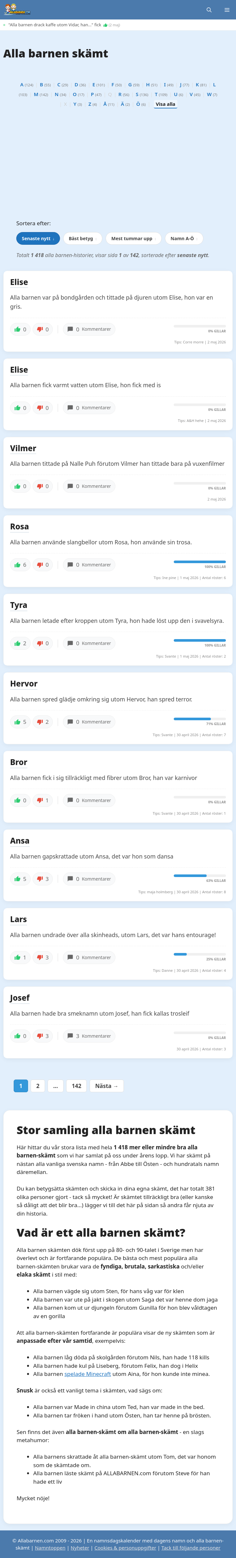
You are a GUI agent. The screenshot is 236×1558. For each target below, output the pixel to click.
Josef (20, 998)
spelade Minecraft (88, 1374)
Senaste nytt (38, 238)
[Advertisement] (118, 165)
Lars (18, 919)
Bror (18, 762)
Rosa (19, 527)
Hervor (23, 684)
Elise (19, 282)
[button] (209, 9)
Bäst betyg (83, 238)
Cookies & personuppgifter (125, 1547)
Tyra (18, 605)
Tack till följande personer (190, 1547)
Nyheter (80, 1547)
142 (77, 1086)
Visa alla (165, 104)
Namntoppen (50, 1547)
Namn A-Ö (184, 238)
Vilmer (23, 448)
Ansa (20, 841)
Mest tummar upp (133, 238)
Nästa (107, 1086)
